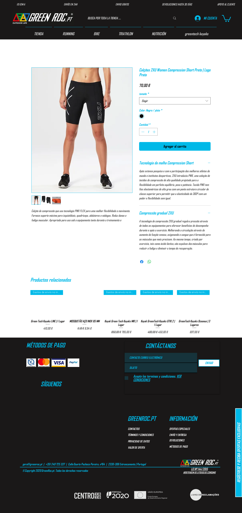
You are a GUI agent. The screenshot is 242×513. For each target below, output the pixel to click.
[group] (121, 312)
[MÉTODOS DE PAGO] (187, 447)
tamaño (144, 94)
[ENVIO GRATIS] (122, 4)
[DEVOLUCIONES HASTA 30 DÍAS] (177, 4)
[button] (226, 18)
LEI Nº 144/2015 (199, 469)
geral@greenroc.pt (32, 464)
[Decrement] (142, 132)
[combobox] (175, 100)
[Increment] (154, 132)
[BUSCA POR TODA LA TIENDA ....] (125, 18)
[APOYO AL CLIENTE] (226, 4)
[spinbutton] (148, 132)
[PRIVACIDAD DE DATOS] (145, 441)
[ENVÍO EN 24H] (70, 4)
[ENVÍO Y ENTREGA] (184, 435)
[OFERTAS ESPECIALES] (184, 429)
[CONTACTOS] (142, 429)
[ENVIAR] (209, 363)
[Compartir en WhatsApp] (149, 261)
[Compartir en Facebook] (141, 261)
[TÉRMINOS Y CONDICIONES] (143, 435)
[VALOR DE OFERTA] (142, 448)
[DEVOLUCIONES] (184, 440)
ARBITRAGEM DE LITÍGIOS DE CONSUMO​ (199, 472)
